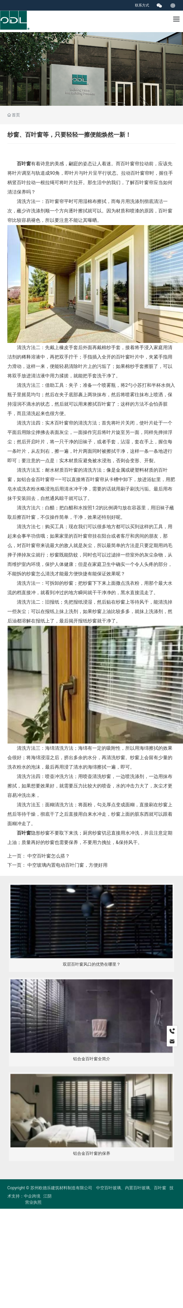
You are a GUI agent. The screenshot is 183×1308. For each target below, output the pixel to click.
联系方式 (142, 5)
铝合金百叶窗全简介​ (91, 1059)
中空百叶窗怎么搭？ (48, 856)
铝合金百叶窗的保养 (91, 1153)
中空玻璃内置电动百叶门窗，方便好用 (67, 865)
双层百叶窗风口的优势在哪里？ (92, 964)
